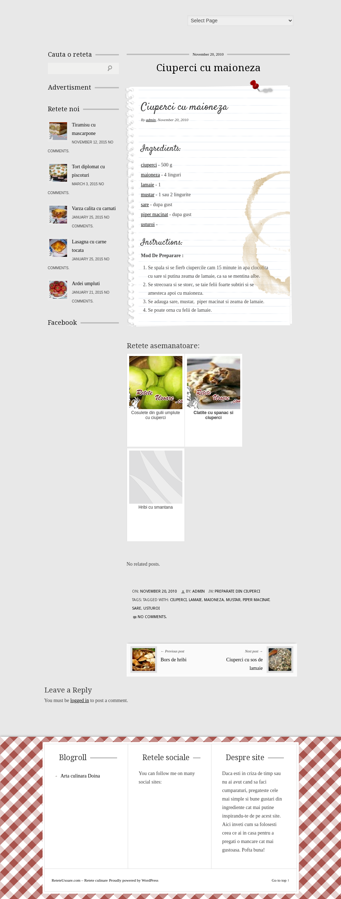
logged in (79, 700)
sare (145, 204)
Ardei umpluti (86, 283)
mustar (147, 194)
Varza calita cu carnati (94, 208)
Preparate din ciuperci (237, 591)
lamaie (147, 184)
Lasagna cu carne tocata (89, 246)
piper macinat (154, 214)
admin (151, 120)
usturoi (148, 224)
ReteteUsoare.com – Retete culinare (99, 22)
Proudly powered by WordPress (133, 880)
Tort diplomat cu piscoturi (88, 171)
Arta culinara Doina (80, 776)
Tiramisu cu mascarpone (84, 129)
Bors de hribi (174, 659)
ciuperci (149, 165)
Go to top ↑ (281, 880)
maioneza (150, 174)
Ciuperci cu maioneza (208, 68)
